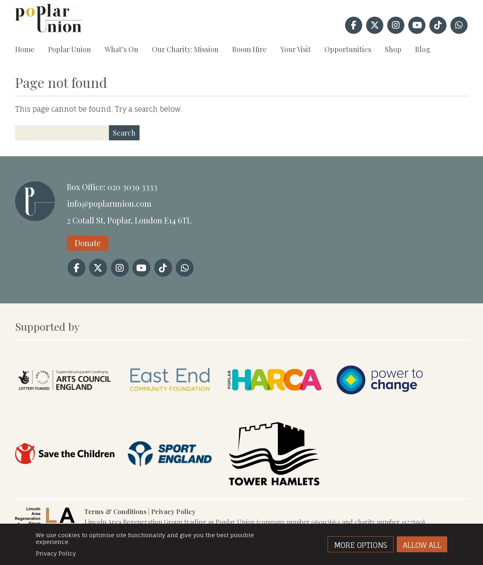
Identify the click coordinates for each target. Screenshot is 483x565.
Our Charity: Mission (185, 49)
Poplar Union (69, 49)
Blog (422, 49)
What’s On (121, 49)
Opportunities (347, 49)
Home (25, 49)
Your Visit (295, 49)
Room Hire (249, 49)
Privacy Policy (173, 511)
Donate (88, 242)
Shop (393, 49)
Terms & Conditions (115, 511)
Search (124, 133)
